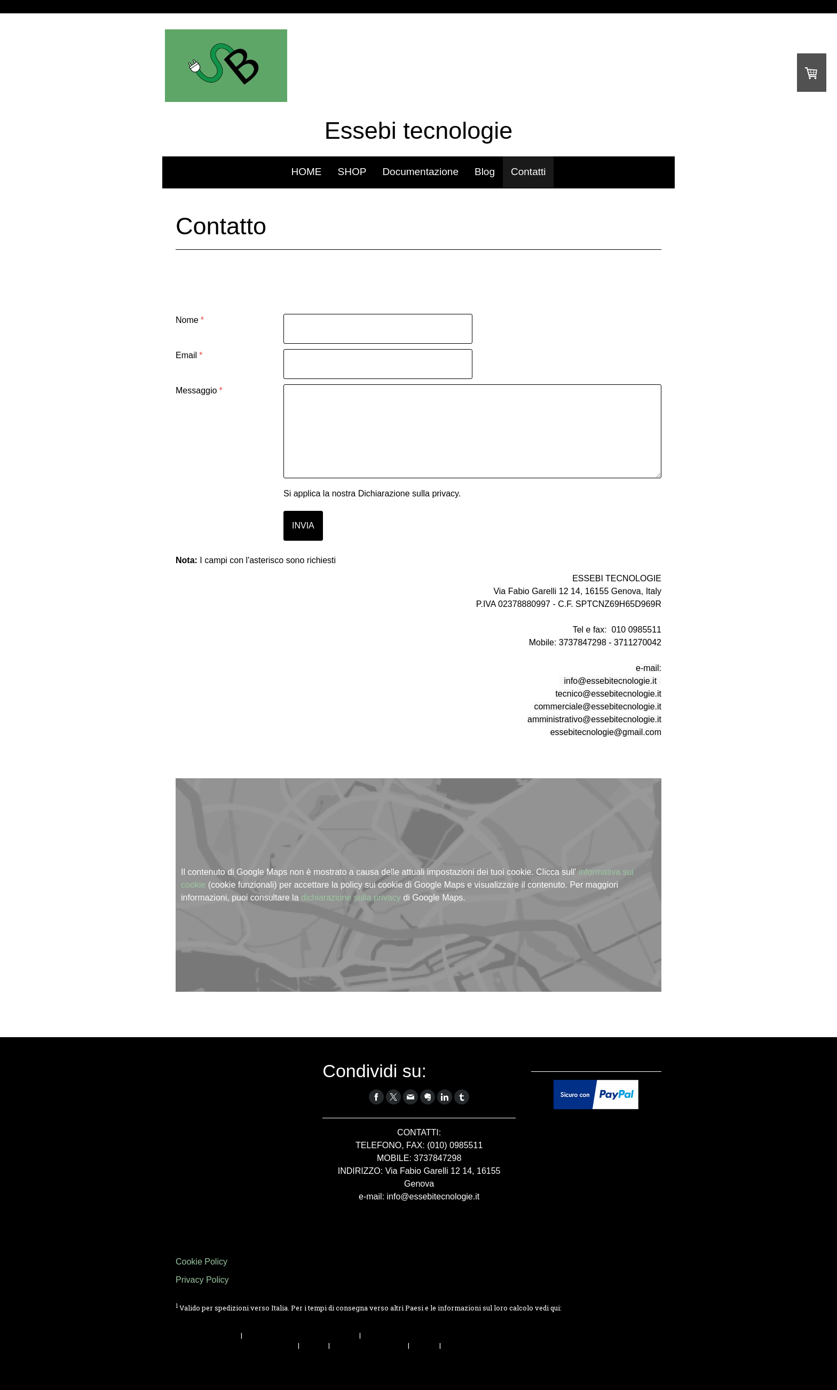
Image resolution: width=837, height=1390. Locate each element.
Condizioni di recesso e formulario (301, 1335)
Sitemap (424, 1345)
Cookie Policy (201, 1261)
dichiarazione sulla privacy (351, 897)
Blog (485, 171)
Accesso (647, 1368)
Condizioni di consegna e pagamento (236, 1318)
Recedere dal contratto (223, 1357)
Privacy (314, 1345)
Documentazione (420, 171)
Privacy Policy (202, 1279)
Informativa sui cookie (368, 1345)
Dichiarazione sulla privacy (408, 493)
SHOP (352, 171)
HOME (306, 171)
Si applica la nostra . (372, 493)
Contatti (528, 171)
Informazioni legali (207, 1335)
